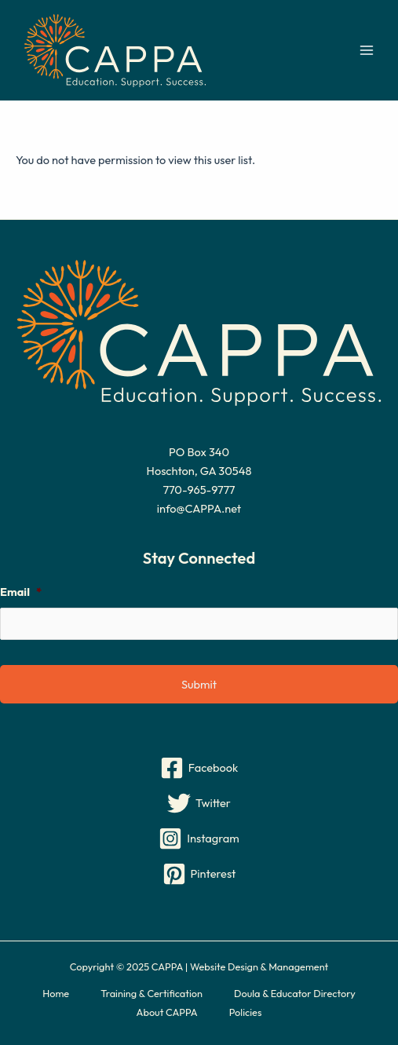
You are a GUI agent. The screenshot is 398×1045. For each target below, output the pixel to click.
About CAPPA (167, 1012)
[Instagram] (199, 838)
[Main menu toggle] (366, 50)
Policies (245, 1012)
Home (55, 993)
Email (21, 592)
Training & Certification (151, 993)
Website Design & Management (259, 966)
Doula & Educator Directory (295, 993)
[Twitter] (199, 803)
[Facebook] (199, 768)
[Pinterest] (199, 874)
